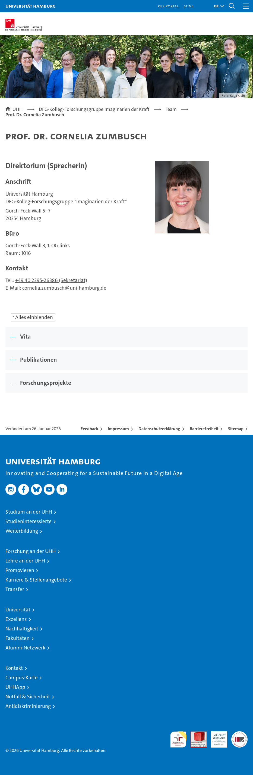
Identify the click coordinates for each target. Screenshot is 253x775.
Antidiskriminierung (28, 706)
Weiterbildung (21, 530)
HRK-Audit (216, 737)
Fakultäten (17, 638)
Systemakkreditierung (239, 734)
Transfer (14, 589)
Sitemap (235, 429)
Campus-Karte (21, 677)
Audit (196, 734)
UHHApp (15, 687)
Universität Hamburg (30, 5)
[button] (217, 6)
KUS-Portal (168, 6)
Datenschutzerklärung (159, 429)
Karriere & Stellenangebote (36, 579)
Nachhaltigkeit (21, 628)
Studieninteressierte (28, 521)
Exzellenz (16, 619)
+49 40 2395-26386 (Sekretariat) (51, 280)
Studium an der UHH (28, 511)
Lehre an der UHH (25, 560)
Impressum (118, 429)
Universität (17, 609)
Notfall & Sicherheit (27, 696)
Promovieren (19, 570)
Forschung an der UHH (30, 551)
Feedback (89, 429)
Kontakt (14, 668)
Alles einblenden (34, 317)
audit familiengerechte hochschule (178, 739)
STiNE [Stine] (188, 6)
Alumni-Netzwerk (25, 647)
